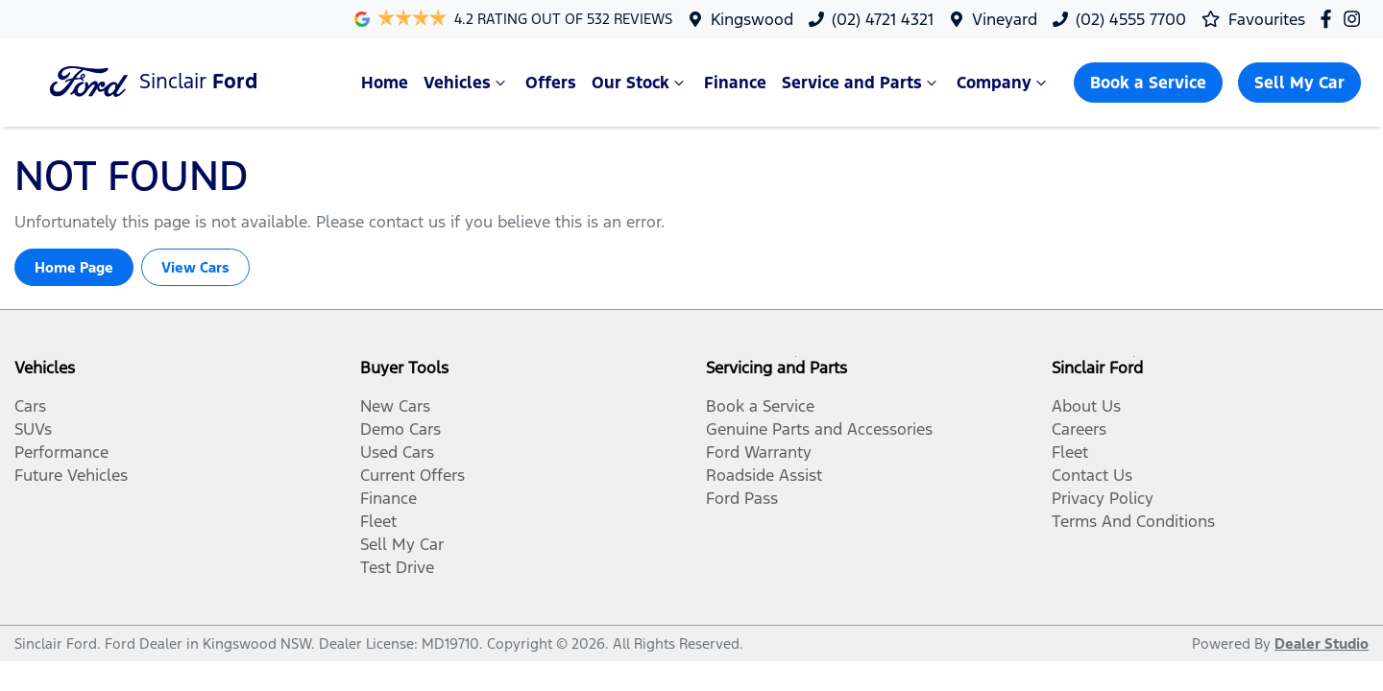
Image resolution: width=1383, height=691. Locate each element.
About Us (1086, 406)
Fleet (378, 521)
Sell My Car (1299, 82)
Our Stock (640, 82)
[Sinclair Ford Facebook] (1330, 19)
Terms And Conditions (1133, 521)
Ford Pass (742, 498)
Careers (1079, 429)
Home (384, 82)
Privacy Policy (1102, 498)
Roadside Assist (764, 475)
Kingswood (752, 19)
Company (1004, 82)
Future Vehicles (71, 475)
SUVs (33, 429)
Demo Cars (400, 429)
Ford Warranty (759, 452)
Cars (30, 406)
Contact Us (1092, 475)
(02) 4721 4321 (883, 19)
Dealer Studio (1321, 643)
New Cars (395, 406)
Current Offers (412, 475)
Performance (61, 452)
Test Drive (397, 567)
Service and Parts (861, 82)
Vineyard (1004, 19)
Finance (735, 82)
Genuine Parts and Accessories (819, 429)
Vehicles (467, 82)
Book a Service (1148, 82)
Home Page (74, 267)
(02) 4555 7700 (1131, 19)
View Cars (195, 267)
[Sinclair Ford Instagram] (1356, 19)
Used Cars (397, 452)
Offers (550, 82)
